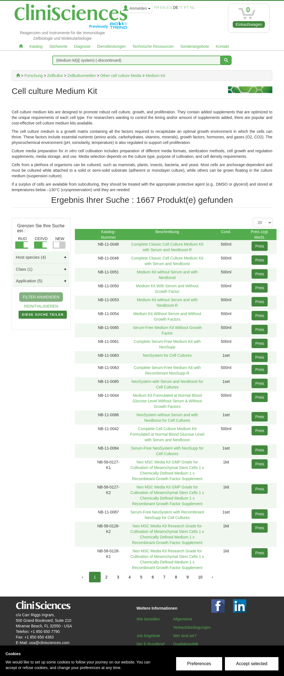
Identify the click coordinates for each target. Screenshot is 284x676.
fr (156, 7)
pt (186, 7)
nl (192, 7)
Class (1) (24, 269)
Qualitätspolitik (185, 644)
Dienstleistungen (111, 46)
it (181, 7)
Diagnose (82, 46)
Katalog (35, 46)
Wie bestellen (148, 619)
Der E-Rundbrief (150, 644)
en (163, 7)
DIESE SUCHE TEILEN (43, 316)
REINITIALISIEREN (41, 306)
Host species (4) (31, 257)
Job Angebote (148, 635)
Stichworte (58, 46)
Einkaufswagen (249, 24)
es (169, 7)
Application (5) (29, 280)
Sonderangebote (194, 46)
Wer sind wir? (185, 635)
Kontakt (222, 46)
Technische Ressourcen (153, 46)
